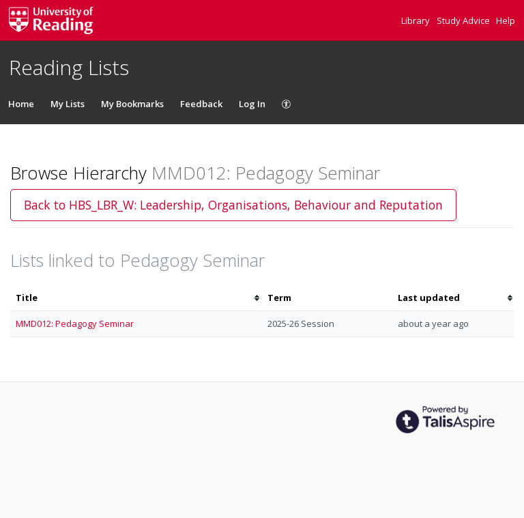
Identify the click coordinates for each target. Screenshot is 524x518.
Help (505, 20)
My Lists (67, 104)
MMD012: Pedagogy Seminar (75, 323)
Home (21, 104)
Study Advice (464, 20)
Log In (252, 104)
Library (416, 20)
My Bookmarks (132, 104)
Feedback (201, 104)
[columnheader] (136, 298)
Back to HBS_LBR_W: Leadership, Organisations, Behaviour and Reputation (233, 205)
